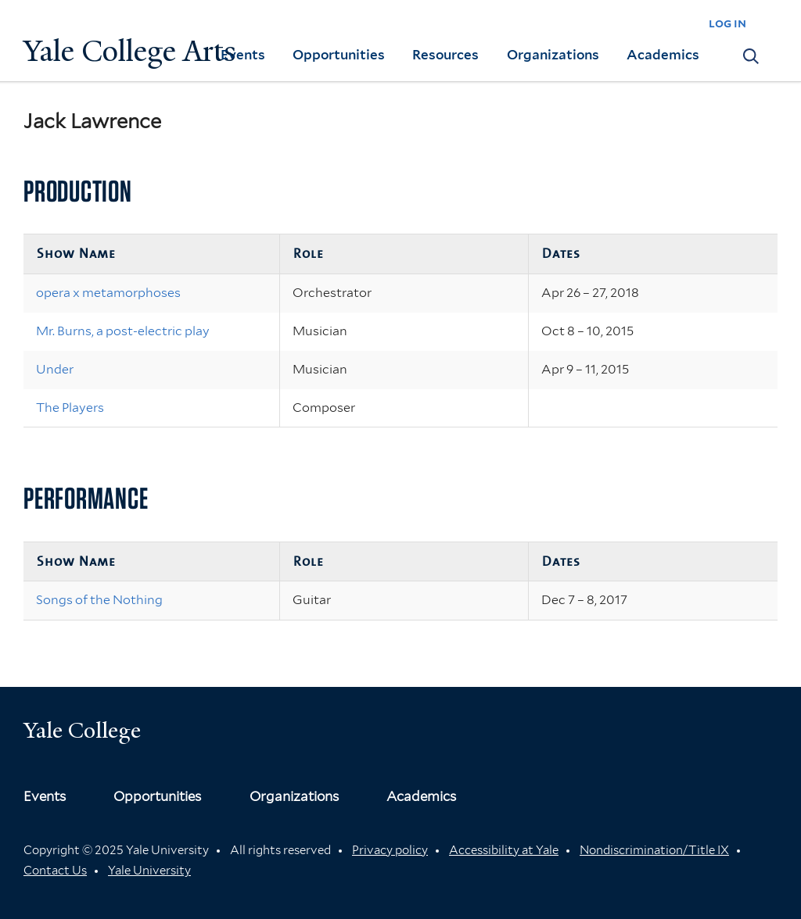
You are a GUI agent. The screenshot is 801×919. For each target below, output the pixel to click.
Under (55, 369)
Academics (663, 55)
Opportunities (339, 55)
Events (243, 55)
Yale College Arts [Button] (129, 51)
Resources (445, 55)
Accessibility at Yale (504, 850)
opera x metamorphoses (108, 292)
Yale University (149, 871)
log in (727, 23)
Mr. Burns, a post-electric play (123, 331)
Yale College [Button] (82, 730)
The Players (70, 407)
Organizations (553, 55)
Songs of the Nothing (99, 599)
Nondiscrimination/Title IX (654, 850)
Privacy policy (390, 850)
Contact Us (55, 871)
